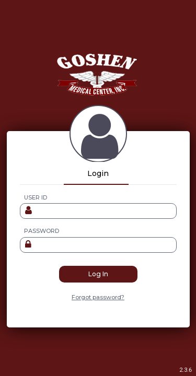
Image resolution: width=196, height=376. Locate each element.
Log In (98, 274)
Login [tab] (98, 173)
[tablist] (98, 173)
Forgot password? (98, 297)
